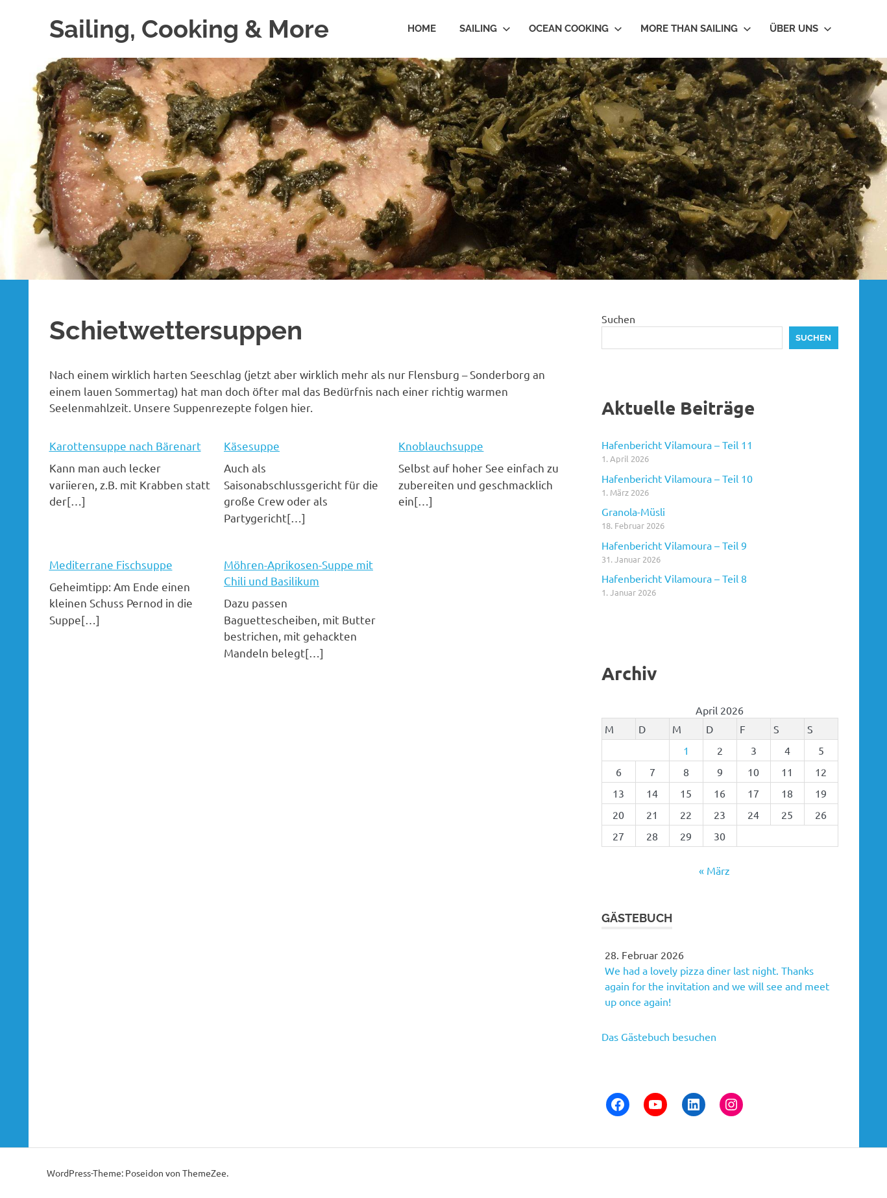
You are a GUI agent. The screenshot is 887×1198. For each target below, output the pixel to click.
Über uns (801, 28)
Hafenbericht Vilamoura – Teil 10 (677, 478)
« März (714, 870)
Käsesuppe (252, 445)
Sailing (485, 28)
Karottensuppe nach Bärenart (125, 445)
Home (421, 28)
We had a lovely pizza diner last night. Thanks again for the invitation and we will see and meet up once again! (717, 986)
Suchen (618, 318)
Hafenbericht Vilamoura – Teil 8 (674, 578)
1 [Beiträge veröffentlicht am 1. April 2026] (686, 750)
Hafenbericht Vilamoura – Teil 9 (674, 545)
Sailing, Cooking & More (189, 28)
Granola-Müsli (633, 511)
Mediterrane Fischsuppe (111, 564)
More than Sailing (695, 28)
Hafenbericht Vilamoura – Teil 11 (677, 444)
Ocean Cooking (575, 28)
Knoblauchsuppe (440, 445)
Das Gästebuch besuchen (658, 1036)
